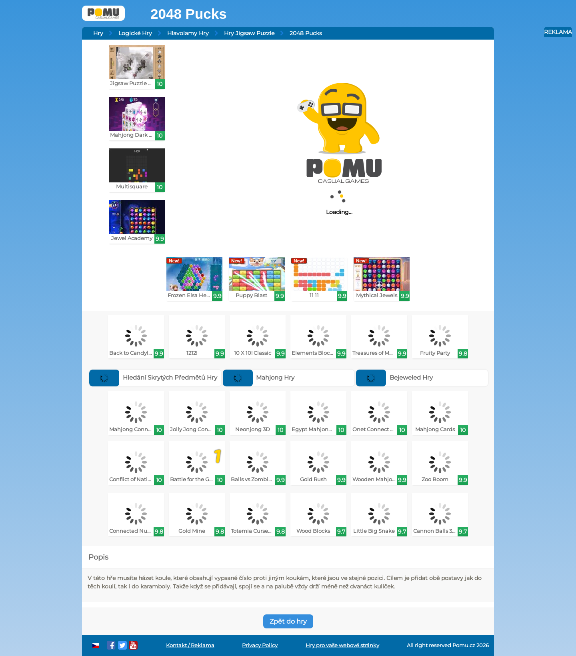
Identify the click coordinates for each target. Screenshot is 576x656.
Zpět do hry (288, 621)
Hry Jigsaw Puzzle (249, 33)
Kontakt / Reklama (190, 645)
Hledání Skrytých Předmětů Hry (153, 377)
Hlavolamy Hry (188, 33)
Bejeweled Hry (394, 377)
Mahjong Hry (259, 377)
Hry (98, 33)
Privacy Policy (260, 645)
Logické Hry (135, 33)
